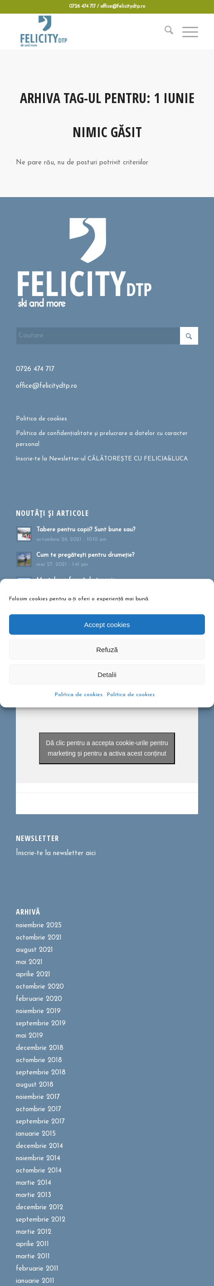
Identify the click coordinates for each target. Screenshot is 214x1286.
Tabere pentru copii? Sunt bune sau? (86, 530)
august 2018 (35, 1085)
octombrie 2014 (39, 1170)
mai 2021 (29, 962)
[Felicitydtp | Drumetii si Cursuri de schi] (88, 31)
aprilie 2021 (33, 974)
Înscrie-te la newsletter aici (56, 853)
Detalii (107, 674)
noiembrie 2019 (38, 1011)
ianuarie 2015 (36, 1134)
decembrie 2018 (39, 1048)
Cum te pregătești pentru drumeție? (85, 555)
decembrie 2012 (39, 1207)
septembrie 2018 (41, 1072)
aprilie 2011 (32, 1244)
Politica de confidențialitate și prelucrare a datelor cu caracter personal (102, 438)
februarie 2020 (39, 999)
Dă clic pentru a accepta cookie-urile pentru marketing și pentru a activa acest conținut (107, 748)
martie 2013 (33, 1195)
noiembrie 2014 (38, 1158)
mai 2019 (29, 1036)
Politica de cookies (78, 694)
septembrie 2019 (41, 1023)
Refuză (107, 649)
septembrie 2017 (40, 1121)
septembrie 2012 (40, 1220)
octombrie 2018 (39, 1060)
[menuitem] (164, 31)
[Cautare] (164, 31)
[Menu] (185, 31)
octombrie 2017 (38, 1109)
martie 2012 (33, 1232)
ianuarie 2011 (35, 1281)
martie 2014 (33, 1183)
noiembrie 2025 (39, 925)
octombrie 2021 (39, 938)
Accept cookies (107, 624)
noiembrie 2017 (38, 1097)
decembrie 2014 (39, 1146)
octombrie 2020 (40, 987)
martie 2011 (33, 1256)
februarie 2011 (37, 1269)
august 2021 (34, 950)
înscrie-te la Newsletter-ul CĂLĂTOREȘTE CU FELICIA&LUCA (102, 459)
